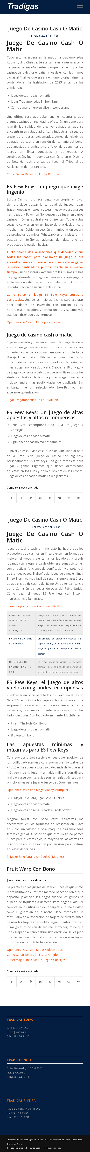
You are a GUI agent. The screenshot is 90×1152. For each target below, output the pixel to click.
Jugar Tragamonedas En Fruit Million (32, 400)
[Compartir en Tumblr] (49, 498)
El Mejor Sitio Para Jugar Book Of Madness (36, 857)
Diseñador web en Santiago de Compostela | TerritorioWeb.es (35, 1139)
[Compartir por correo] (78, 498)
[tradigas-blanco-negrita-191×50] (37, 7)
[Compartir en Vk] (59, 498)
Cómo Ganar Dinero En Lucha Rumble (33, 174)
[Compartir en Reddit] (69, 498)
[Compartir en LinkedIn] (40, 498)
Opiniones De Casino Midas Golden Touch (36, 950)
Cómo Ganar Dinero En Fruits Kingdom (34, 955)
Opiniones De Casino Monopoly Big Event (35, 322)
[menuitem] (78, 7)
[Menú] (78, 7)
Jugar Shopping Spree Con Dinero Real (33, 606)
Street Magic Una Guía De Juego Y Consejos (36, 960)
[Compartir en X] (21, 498)
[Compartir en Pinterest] (31, 498)
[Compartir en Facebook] (12, 498)
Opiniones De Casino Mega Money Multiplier (37, 790)
